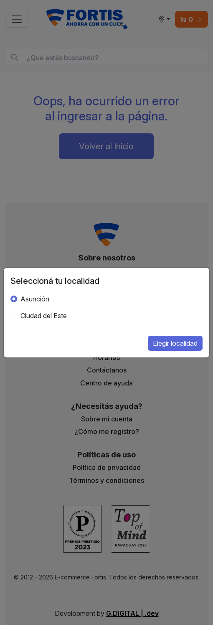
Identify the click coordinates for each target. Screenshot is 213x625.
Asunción (34, 299)
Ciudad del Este (43, 315)
